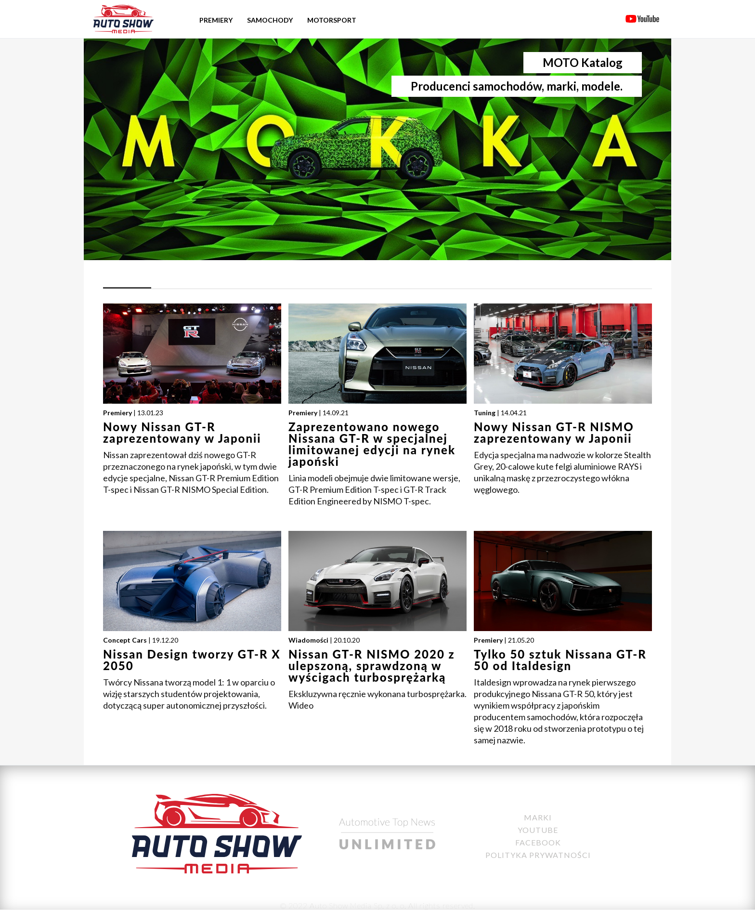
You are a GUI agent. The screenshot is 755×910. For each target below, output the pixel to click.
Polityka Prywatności (538, 854)
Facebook (538, 842)
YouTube (538, 829)
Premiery (216, 20)
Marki (538, 817)
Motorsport (331, 20)
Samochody (270, 20)
